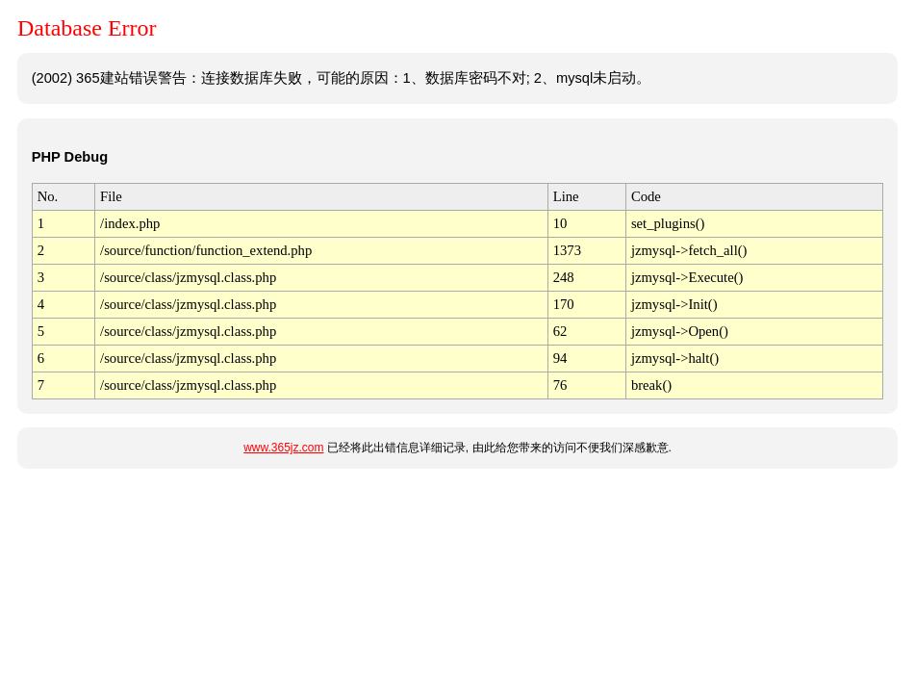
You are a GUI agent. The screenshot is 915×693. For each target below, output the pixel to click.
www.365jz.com (283, 447)
